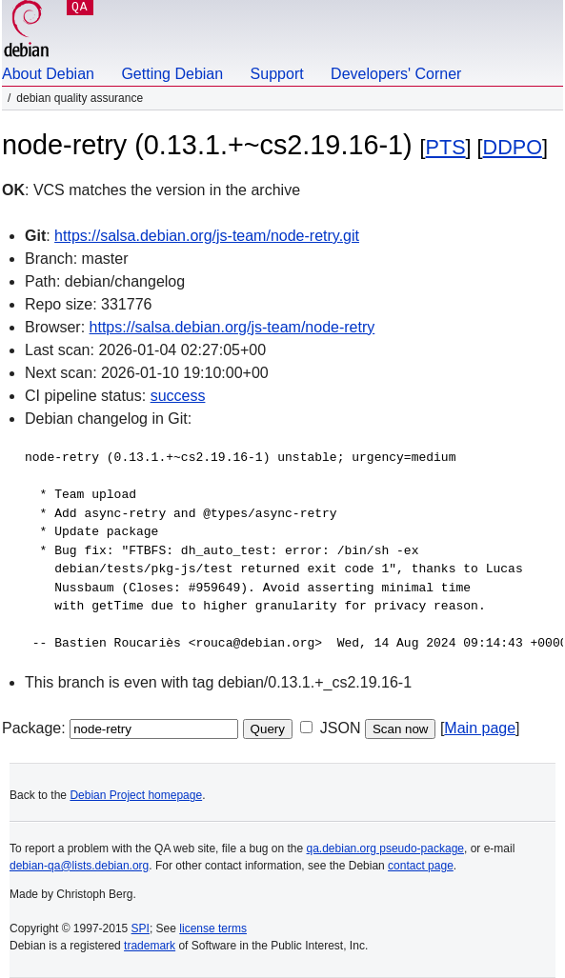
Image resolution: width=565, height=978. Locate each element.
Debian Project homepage (136, 795)
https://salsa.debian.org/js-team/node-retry (232, 327)
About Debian (48, 74)
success (178, 396)
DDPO (512, 147)
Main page (479, 728)
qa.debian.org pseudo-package (385, 848)
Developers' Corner (396, 74)
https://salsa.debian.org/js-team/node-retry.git (206, 236)
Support (277, 74)
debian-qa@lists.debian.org (79, 865)
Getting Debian (172, 74)
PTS (446, 147)
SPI (140, 928)
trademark (149, 945)
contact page (421, 865)
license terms (213, 928)
